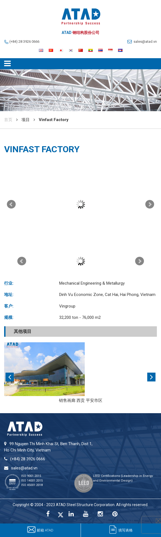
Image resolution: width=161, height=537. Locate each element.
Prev (11, 204)
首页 (8, 119)
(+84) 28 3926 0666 (24, 41)
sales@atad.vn (145, 41)
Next (149, 204)
